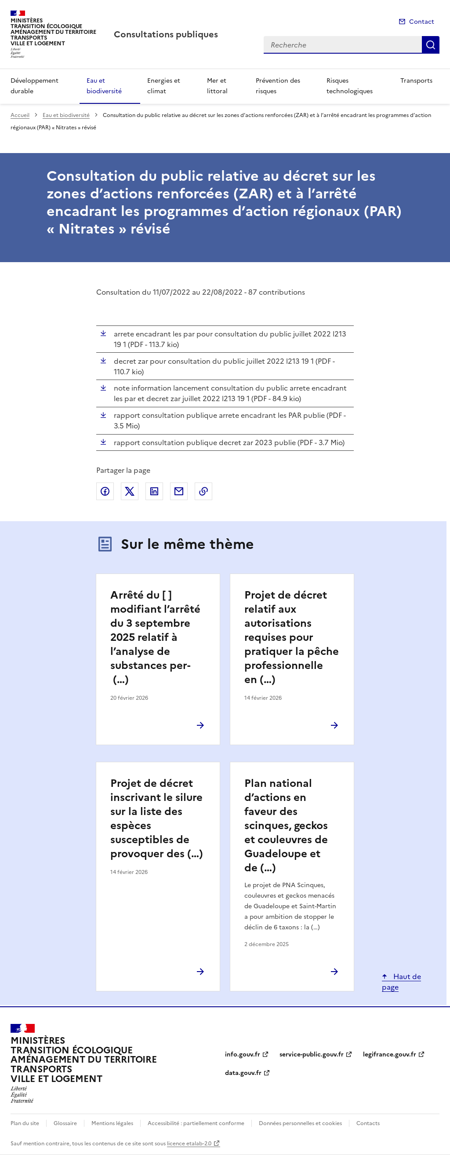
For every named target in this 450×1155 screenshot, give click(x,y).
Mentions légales (112, 1123)
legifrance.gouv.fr (389, 1054)
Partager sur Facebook (105, 491)
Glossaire (65, 1123)
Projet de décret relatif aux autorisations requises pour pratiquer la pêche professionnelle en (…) (291, 637)
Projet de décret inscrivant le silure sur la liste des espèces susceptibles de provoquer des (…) (156, 818)
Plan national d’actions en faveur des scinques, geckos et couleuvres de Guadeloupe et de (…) (286, 825)
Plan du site (25, 1123)
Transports (416, 80)
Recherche (430, 45)
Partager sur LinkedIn (154, 491)
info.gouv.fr (242, 1054)
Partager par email (179, 491)
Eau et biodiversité (104, 86)
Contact (421, 21)
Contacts (368, 1123)
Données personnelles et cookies (300, 1123)
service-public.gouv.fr (311, 1054)
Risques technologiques (350, 86)
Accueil (20, 115)
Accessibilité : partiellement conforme (196, 1123)
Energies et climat (163, 86)
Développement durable (34, 86)
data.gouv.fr (243, 1073)
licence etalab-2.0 (189, 1144)
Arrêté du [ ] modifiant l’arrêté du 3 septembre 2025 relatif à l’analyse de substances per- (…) (155, 637)
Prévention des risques (278, 86)
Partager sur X (129, 491)
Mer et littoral (217, 86)
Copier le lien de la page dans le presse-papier (203, 491)
